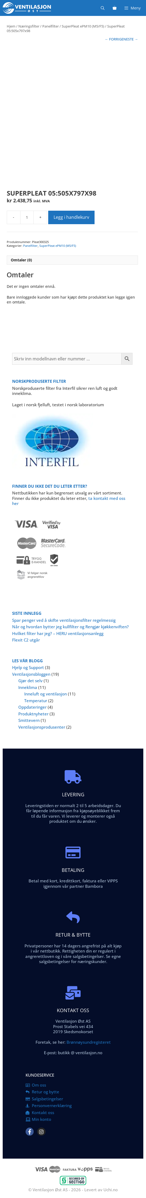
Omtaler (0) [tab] (21, 259)
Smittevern (29, 720)
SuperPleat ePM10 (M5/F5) (83, 26)
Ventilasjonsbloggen (31, 674)
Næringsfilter (28, 26)
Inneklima (27, 687)
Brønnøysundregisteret (88, 1042)
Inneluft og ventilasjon (45, 694)
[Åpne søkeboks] (102, 8)
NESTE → (130, 39)
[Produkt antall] (27, 217)
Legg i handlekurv (71, 217)
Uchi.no (110, 1189)
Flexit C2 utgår (26, 640)
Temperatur (35, 700)
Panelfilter (50, 26)
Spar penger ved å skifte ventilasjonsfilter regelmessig (64, 620)
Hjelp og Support (28, 667)
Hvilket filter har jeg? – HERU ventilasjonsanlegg (57, 633)
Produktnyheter (33, 713)
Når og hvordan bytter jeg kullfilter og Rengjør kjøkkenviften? (70, 626)
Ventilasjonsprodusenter (41, 727)
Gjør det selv (30, 680)
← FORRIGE (114, 39)
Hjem (11, 26)
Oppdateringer (32, 707)
